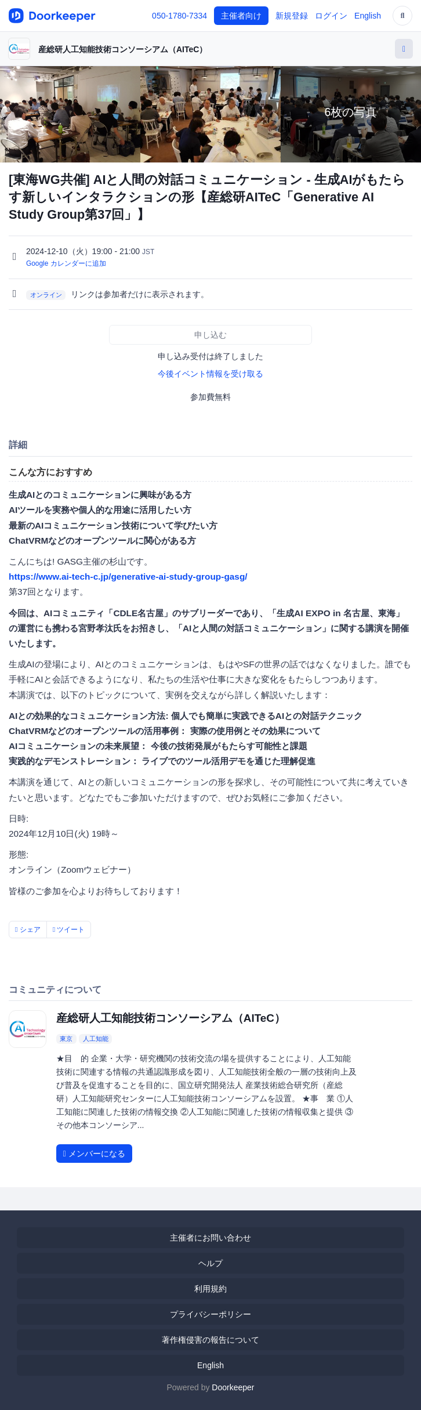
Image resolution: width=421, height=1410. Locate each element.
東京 (66, 1038)
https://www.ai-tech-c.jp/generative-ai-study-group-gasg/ (128, 576)
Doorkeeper (233, 1387)
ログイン (331, 15)
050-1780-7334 (179, 15)
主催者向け (241, 15)
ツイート (69, 929)
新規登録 (291, 15)
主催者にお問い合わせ (210, 1237)
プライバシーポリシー (210, 1314)
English (367, 15)
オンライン (46, 294)
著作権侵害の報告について (210, 1339)
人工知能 (95, 1038)
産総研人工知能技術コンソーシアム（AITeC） (122, 49)
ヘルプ (210, 1263)
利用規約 (210, 1288)
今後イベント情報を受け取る (210, 373)
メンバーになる (94, 1153)
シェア (28, 929)
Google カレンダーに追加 (66, 263)
